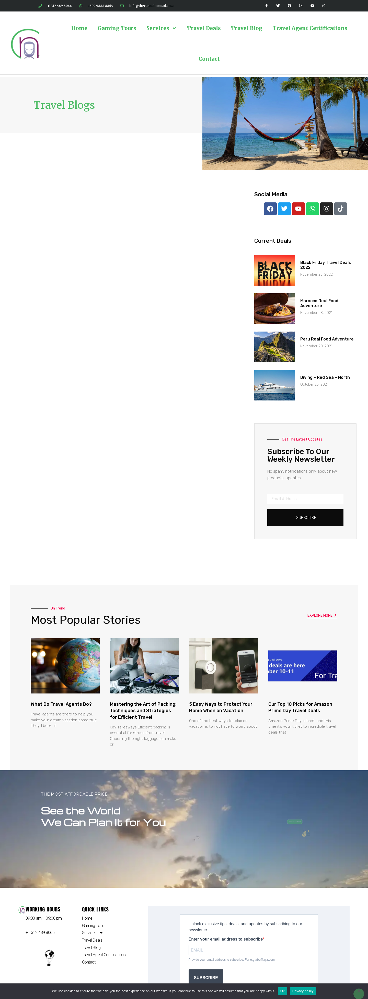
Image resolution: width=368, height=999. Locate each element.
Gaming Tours (117, 28)
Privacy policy (303, 991)
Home (79, 28)
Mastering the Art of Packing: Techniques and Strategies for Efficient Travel (143, 710)
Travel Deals (204, 28)
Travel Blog (246, 28)
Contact (209, 59)
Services (161, 28)
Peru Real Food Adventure (327, 339)
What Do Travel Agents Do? (61, 704)
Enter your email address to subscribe (226, 939)
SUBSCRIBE (206, 978)
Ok (282, 991)
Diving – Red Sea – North (325, 377)
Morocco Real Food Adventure (319, 303)
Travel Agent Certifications (310, 28)
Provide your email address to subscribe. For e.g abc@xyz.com (232, 959)
